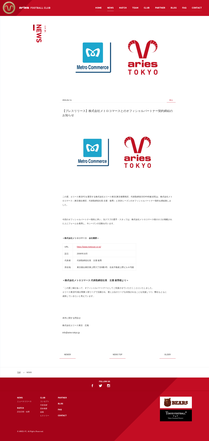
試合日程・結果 (23, 412)
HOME (98, 7)
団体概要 (43, 409)
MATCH (123, 7)
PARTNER (160, 7)
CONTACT (197, 7)
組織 (42, 412)
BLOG (174, 7)
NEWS (110, 7)
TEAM (135, 7)
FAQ (184, 7)
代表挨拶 (43, 405)
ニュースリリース (24, 401)
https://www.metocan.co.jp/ (89, 247)
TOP (19, 372)
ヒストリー (44, 416)
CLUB (147, 7)
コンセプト (44, 401)
